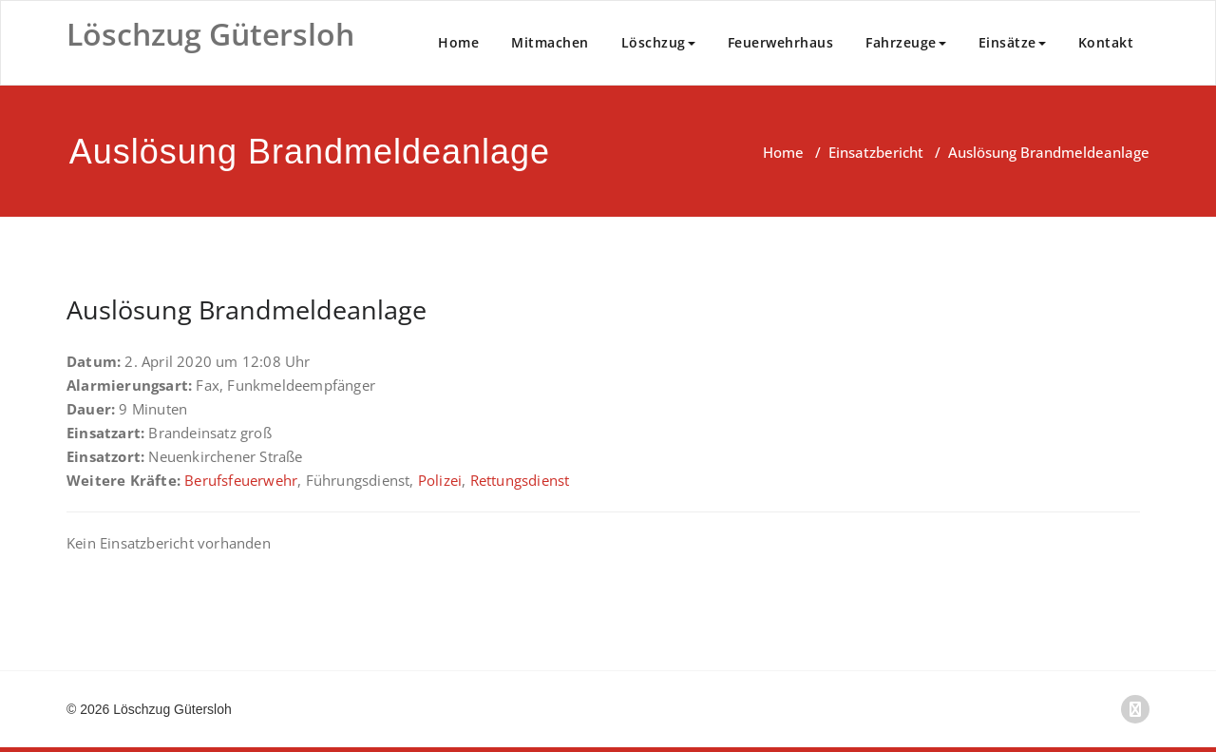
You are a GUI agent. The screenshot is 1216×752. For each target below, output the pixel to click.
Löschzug (658, 42)
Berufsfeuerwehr (240, 480)
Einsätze (1012, 42)
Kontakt (1106, 42)
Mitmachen (550, 42)
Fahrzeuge (905, 42)
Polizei (440, 480)
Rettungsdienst (520, 480)
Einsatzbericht (875, 152)
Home (458, 42)
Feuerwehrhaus (781, 42)
